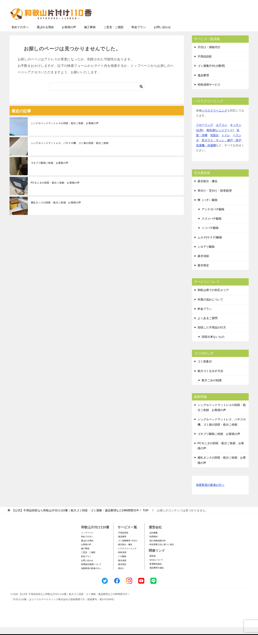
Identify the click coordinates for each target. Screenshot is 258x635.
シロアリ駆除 (206, 254)
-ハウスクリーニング (127, 556)
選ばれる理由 (45, 35)
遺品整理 (203, 83)
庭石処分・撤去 (207, 189)
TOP (80, 518)
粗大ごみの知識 (212, 388)
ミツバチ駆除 (210, 235)
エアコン (221, 132)
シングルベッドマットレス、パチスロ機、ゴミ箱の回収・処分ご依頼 (70, 151)
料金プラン (139, 35)
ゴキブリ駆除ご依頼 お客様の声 (50, 170)
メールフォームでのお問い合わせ (211, 23)
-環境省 (152, 564)
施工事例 (89, 35)
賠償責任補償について (91, 572)
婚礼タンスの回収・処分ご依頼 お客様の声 (56, 210)
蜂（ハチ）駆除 (207, 207)
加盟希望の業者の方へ (210, 493)
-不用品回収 (123, 540)
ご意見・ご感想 (113, 35)
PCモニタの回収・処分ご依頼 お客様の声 (55, 190)
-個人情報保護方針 (157, 548)
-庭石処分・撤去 (125, 552)
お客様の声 (69, 35)
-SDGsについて (156, 568)
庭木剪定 (203, 273)
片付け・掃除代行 (209, 55)
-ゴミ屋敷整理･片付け (127, 548)
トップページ (87, 540)
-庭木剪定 (122, 572)
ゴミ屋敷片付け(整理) (211, 73)
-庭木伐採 (122, 568)
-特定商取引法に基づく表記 (161, 552)
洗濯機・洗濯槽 (206, 153)
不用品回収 (205, 64)
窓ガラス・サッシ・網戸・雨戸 (221, 148)
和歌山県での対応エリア (213, 297)
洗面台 (214, 143)
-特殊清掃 (122, 560)
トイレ (226, 143)
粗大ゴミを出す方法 (210, 378)
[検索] (96, 94)
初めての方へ (20, 35)
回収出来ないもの (213, 344)
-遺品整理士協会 (156, 575)
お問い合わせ (162, 35)
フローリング (204, 132)
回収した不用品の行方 (212, 335)
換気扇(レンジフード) (220, 138)
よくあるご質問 (207, 326)
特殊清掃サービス (209, 92)
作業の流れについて (210, 307)
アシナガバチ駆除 (213, 217)
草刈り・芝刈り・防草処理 (215, 198)
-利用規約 (153, 544)
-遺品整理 (122, 544)
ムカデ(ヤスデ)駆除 (210, 245)
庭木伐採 (203, 263)
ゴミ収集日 (205, 369)
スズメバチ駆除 (212, 226)
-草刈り (121, 576)
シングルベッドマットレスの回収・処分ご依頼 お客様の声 (65, 131)
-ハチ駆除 (122, 564)
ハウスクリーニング (214, 118)
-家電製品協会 (155, 572)
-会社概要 (153, 540)
